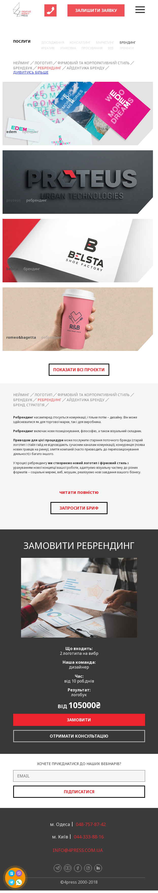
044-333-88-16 (89, 836)
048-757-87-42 (91, 824)
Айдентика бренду (85, 68)
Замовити (79, 720)
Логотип (43, 63)
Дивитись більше (30, 72)
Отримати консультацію (79, 736)
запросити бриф (79, 508)
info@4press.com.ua (78, 850)
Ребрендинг (49, 68)
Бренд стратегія (28, 405)
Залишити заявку (96, 10)
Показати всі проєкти (79, 369)
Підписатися (79, 791)
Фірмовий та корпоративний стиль (94, 63)
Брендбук (22, 68)
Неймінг (21, 63)
